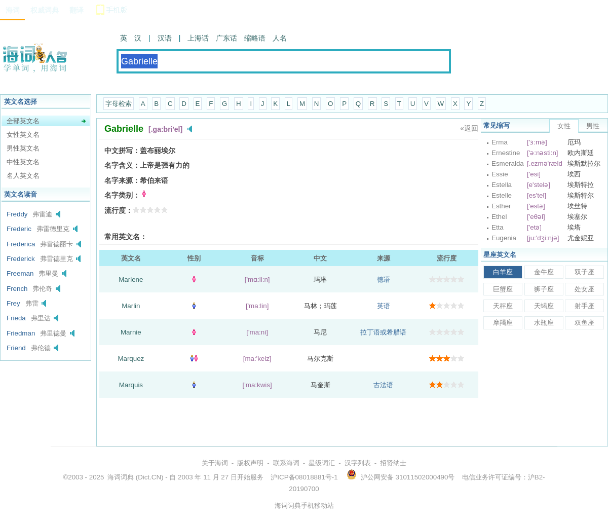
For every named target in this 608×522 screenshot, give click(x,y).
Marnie (131, 332)
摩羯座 (503, 322)
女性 (564, 126)
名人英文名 (23, 175)
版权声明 (250, 463)
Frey (13, 303)
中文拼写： (122, 150)
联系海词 (286, 463)
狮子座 (544, 289)
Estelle (501, 195)
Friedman (21, 333)
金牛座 (544, 272)
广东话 (226, 38)
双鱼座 (584, 322)
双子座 (584, 272)
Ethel (499, 216)
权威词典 (44, 10)
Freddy (17, 214)
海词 (13, 10)
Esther (501, 206)
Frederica (21, 244)
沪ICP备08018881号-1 (304, 477)
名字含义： (122, 165)
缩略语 (254, 38)
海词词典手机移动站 (304, 505)
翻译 (76, 10)
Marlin (131, 306)
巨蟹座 (503, 289)
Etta (497, 227)
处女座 (584, 289)
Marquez (131, 358)
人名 (280, 38)
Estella (501, 185)
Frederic (19, 229)
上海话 (198, 38)
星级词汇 (322, 463)
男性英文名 (23, 148)
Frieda (16, 318)
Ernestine (505, 153)
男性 (592, 126)
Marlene (131, 279)
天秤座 (503, 306)
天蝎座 (544, 306)
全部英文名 (23, 121)
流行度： (118, 210)
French (17, 288)
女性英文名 (23, 134)
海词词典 (120, 477)
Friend (16, 348)
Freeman (20, 273)
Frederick (21, 259)
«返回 (469, 128)
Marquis (131, 385)
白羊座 (503, 272)
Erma (499, 142)
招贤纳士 (393, 463)
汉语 (165, 38)
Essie (499, 174)
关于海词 (215, 463)
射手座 (584, 306)
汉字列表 (358, 463)
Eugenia (503, 238)
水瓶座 (544, 322)
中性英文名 (23, 162)
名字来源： (122, 180)
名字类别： (122, 195)
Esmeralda (507, 163)
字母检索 (118, 103)
